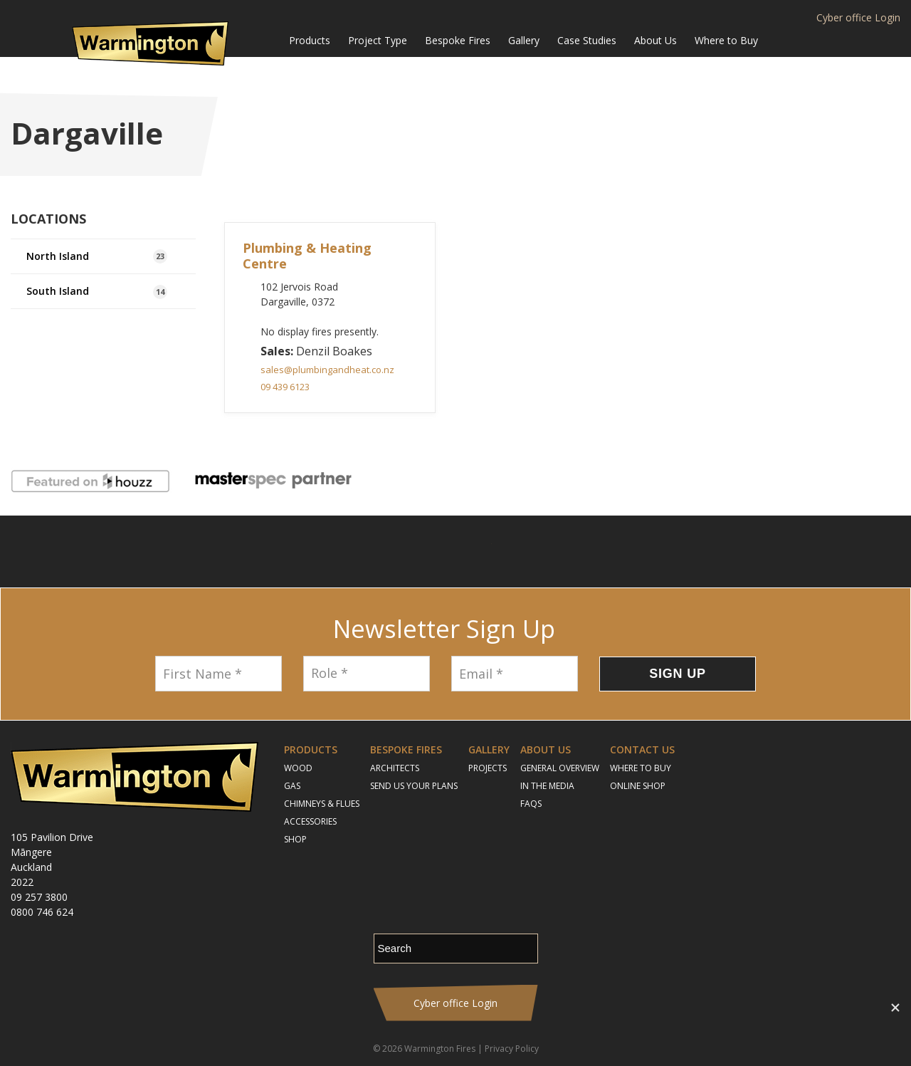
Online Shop (637, 786)
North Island (96, 256)
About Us (655, 40)
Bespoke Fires (457, 40)
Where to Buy (726, 40)
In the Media (547, 786)
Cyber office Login (858, 18)
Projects (487, 768)
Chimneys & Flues (321, 804)
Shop (295, 839)
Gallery (523, 40)
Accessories (310, 821)
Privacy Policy (512, 1049)
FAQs (531, 804)
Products (309, 40)
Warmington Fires (439, 1049)
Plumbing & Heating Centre (307, 255)
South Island (96, 291)
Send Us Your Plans (414, 786)
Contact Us (642, 749)
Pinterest (513, 551)
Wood (298, 768)
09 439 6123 (285, 386)
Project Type (377, 40)
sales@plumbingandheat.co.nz (327, 369)
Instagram (434, 551)
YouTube (474, 551)
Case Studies (586, 40)
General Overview (559, 768)
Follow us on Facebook (398, 551)
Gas (292, 786)
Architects (394, 768)
